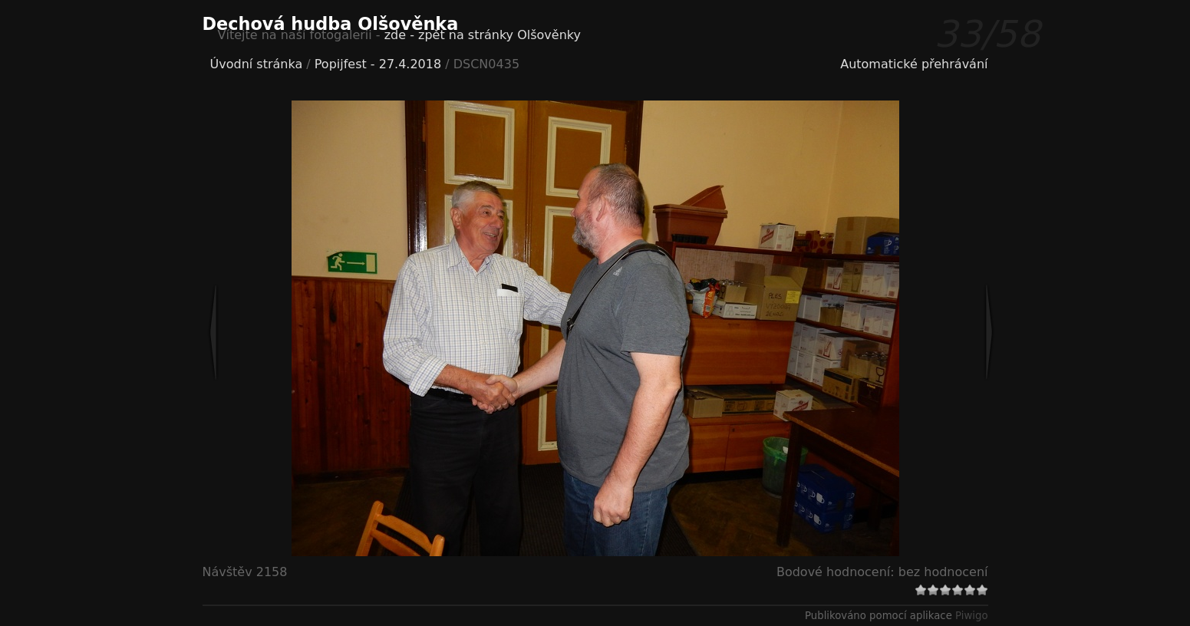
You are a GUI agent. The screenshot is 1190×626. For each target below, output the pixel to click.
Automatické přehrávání (913, 64)
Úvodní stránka (256, 64)
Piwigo (971, 615)
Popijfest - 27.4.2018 (378, 64)
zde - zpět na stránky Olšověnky (482, 35)
